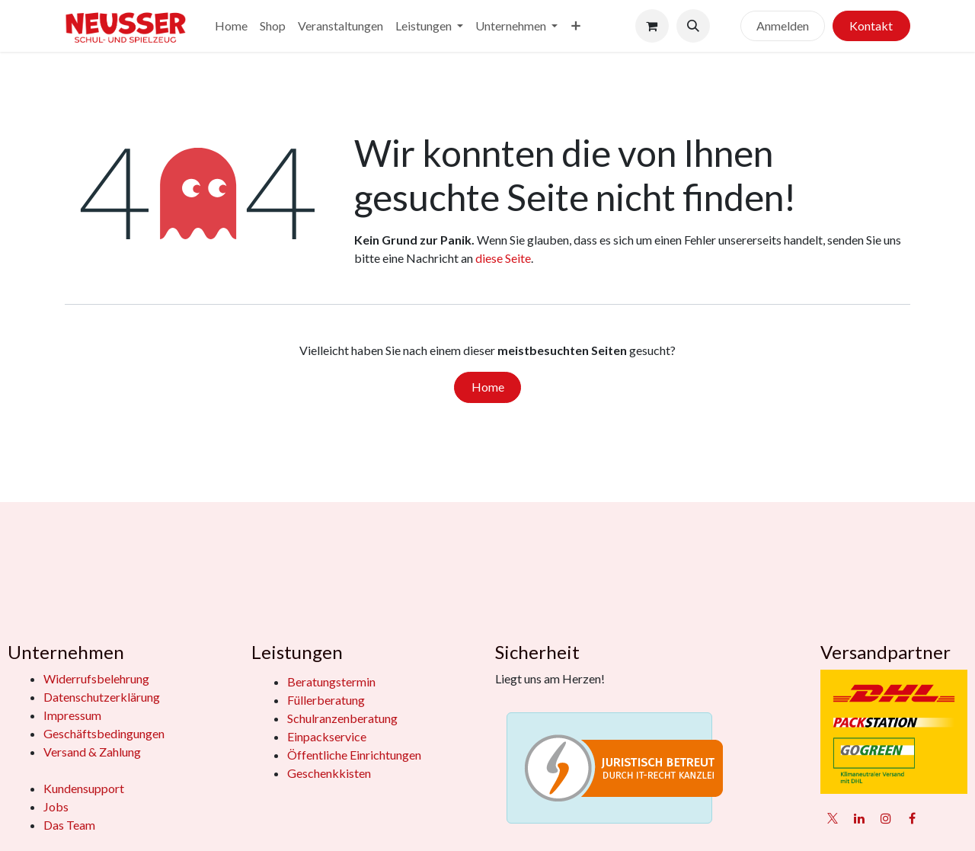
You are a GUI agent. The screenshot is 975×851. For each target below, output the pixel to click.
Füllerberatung (326, 700)
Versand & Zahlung (92, 751)
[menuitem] (231, 26)
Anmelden (782, 25)
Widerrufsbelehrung (96, 678)
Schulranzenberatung (342, 718)
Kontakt (871, 25)
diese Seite (503, 258)
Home (488, 386)
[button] (693, 26)
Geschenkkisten (329, 773)
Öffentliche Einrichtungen (354, 754)
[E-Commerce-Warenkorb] (652, 26)
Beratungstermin (331, 681)
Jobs (56, 806)
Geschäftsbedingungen (104, 733)
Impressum (72, 715)
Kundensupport (83, 788)
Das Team (69, 824)
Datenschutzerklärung (101, 696)
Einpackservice (326, 736)
